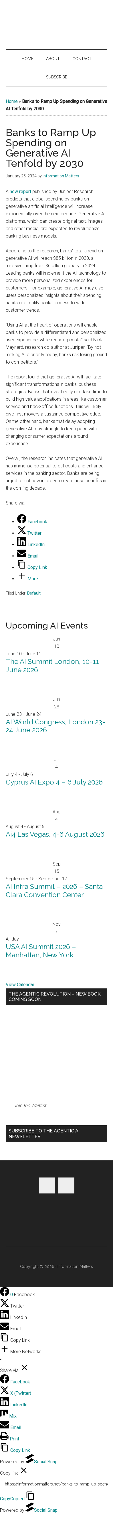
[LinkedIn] (31, 544)
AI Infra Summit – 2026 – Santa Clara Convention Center (54, 890)
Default (34, 593)
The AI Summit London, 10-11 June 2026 (52, 665)
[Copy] (56, 1484)
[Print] (9, 1439)
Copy (12, 1498)
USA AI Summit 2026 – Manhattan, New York (41, 951)
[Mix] (8, 1416)
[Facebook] (32, 521)
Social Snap (41, 1461)
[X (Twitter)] (15, 1393)
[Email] (27, 556)
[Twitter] (29, 533)
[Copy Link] (32, 567)
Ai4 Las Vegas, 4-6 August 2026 (55, 834)
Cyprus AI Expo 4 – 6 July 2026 (54, 782)
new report (20, 191)
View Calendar (20, 984)
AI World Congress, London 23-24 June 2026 (55, 726)
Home (12, 101)
